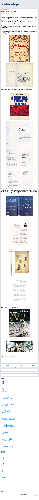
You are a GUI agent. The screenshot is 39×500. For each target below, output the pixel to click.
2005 (2, 469)
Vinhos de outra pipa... (5, 432)
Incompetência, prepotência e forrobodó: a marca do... (9, 431)
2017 (2, 390)
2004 (2, 470)
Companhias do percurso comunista (7, 406)
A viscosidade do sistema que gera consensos (8, 425)
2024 (2, 382)
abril (3, 452)
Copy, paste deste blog (5, 427)
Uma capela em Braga (5, 405)
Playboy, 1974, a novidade (5, 397)
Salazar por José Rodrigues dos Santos (7, 403)
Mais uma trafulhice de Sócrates (6, 411)
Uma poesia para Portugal (5, 410)
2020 (2, 387)
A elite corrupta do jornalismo (6, 417)
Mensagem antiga (35, 365)
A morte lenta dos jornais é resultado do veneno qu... (9, 426)
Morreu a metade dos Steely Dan (6, 441)
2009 (2, 465)
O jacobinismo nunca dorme (5, 434)
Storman (22, 498)
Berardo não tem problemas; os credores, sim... (8, 404)
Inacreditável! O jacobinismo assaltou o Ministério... (9, 424)
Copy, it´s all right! (4, 445)
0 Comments (9, 356)
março (3, 453)
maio (3, 451)
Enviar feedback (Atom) (21, 367)
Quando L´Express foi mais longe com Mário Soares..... (9, 438)
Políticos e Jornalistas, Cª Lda (6, 440)
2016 (2, 457)
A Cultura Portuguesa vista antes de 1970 (7, 398)
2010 (2, 464)
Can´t (3, 433)
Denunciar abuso (3, 477)
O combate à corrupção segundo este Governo (8, 439)
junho (3, 450)
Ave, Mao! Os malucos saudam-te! (6, 420)
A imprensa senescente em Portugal (7, 396)
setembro (3, 395)
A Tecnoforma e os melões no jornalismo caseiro (8, 419)
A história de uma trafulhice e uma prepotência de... (9, 413)
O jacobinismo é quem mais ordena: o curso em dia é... (9, 418)
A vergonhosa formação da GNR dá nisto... (7, 446)
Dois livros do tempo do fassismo (6, 412)
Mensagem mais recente (5, 365)
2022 (2, 384)
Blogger (30, 498)
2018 (2, 389)
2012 (2, 462)
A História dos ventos (5, 399)
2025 (2, 381)
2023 (2, 383)
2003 (2, 471)
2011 (2, 463)
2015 (2, 458)
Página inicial (20, 365)
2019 (2, 388)
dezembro (3, 391)
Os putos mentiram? (4, 374)
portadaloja (10, 4)
